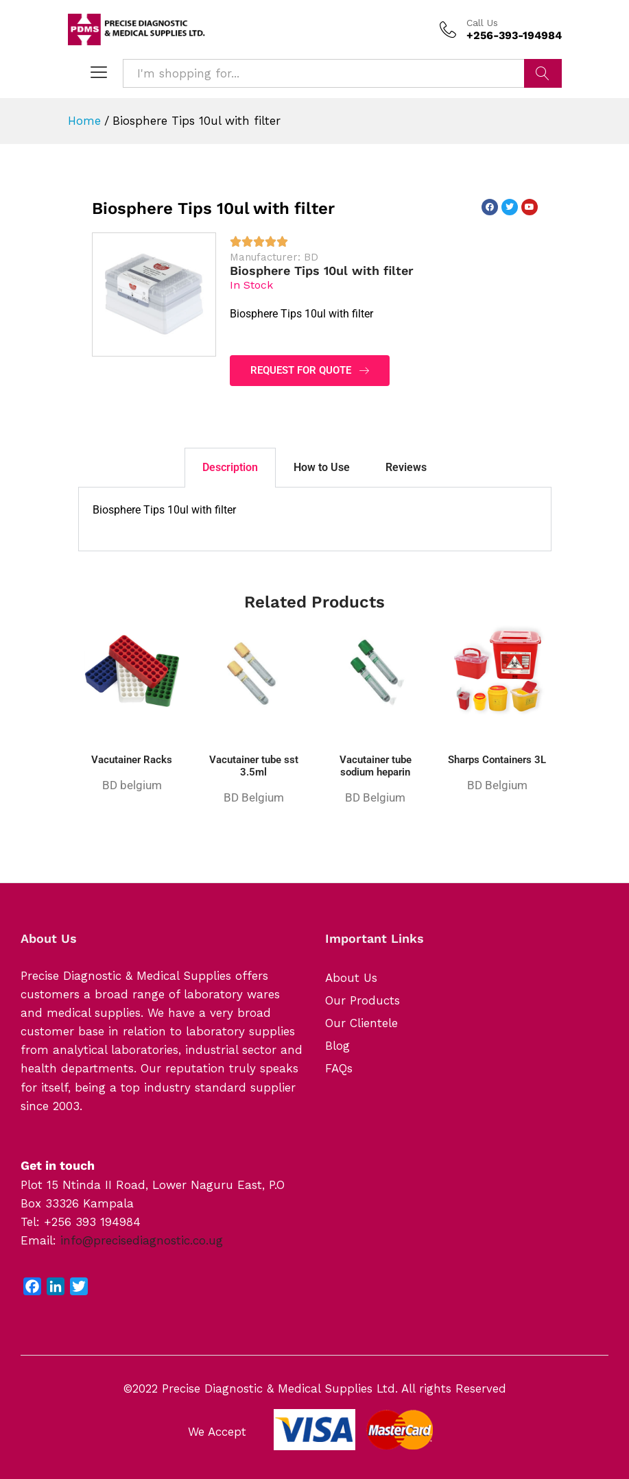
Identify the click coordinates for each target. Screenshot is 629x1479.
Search (543, 73)
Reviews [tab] (406, 467)
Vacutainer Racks (131, 760)
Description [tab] (230, 467)
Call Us (482, 22)
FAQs (339, 1068)
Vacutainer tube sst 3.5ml (253, 766)
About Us (351, 978)
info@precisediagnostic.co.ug (141, 1240)
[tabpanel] (314, 520)
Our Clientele (361, 1023)
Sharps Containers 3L (497, 760)
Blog (337, 1046)
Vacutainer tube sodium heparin (376, 766)
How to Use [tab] (322, 467)
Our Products (362, 1000)
